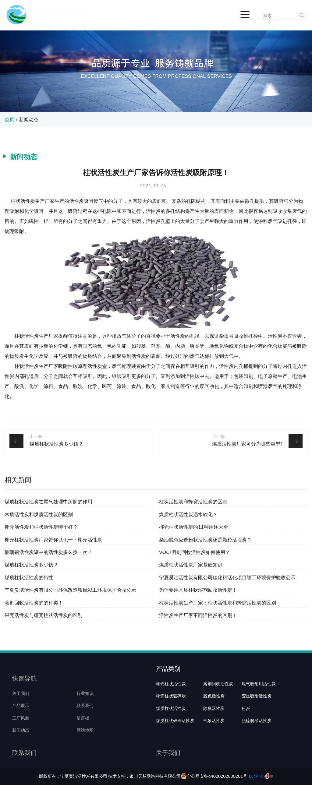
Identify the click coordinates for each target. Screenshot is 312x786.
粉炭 (246, 731)
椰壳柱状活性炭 (171, 707)
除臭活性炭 (214, 731)
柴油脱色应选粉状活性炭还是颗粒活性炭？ (205, 539)
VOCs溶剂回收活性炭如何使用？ (194, 552)
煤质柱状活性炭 (171, 731)
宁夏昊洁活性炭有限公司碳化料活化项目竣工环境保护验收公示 (227, 577)
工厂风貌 (20, 731)
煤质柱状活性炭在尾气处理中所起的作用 (48, 501)
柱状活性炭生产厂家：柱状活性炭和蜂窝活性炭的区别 (217, 602)
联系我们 (85, 719)
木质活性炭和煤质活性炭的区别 (39, 514)
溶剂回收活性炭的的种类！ (34, 602)
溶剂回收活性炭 (218, 707)
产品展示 (20, 719)
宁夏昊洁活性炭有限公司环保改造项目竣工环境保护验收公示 (70, 590)
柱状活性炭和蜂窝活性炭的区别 (193, 501)
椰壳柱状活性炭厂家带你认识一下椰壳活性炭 (53, 539)
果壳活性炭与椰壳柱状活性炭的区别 (44, 615)
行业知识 (85, 707)
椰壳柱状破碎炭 (171, 719)
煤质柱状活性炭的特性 (29, 577)
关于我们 (20, 707)
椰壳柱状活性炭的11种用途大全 (193, 527)
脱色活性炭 (214, 719)
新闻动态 (28, 119)
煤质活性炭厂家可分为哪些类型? (247, 443)
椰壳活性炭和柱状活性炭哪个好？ (41, 527)
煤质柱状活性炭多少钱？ (56, 443)
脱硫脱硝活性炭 (256, 744)
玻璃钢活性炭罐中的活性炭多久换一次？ (48, 552)
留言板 (82, 731)
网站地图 (85, 744)
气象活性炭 (214, 744)
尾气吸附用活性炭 (259, 707)
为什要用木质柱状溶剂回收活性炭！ (198, 590)
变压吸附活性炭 (256, 719)
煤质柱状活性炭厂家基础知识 (190, 564)
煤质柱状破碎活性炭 (175, 744)
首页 (9, 119)
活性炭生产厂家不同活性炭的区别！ (198, 615)
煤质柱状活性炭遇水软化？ (188, 514)
